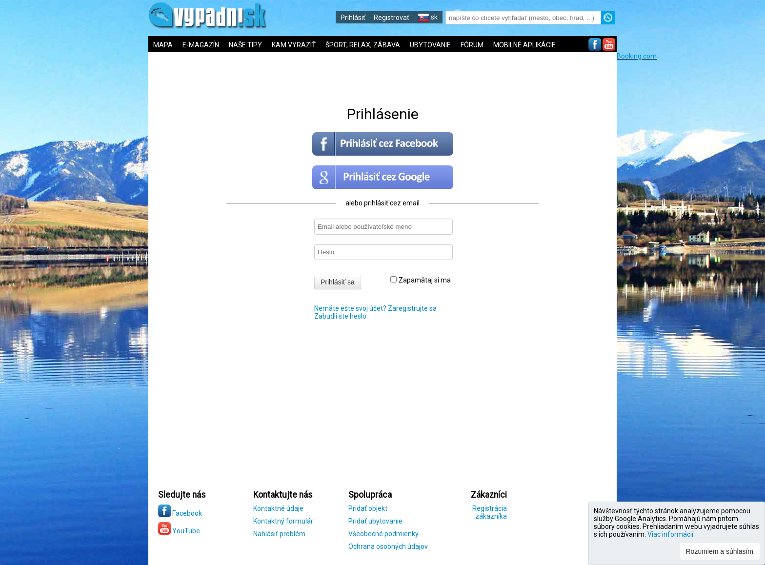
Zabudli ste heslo (340, 316)
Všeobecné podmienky (383, 534)
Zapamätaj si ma (420, 280)
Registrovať (391, 17)
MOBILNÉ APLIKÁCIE (524, 45)
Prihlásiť (353, 17)
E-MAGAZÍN (200, 45)
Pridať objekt (367, 508)
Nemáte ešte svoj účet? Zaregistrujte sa (375, 308)
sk (428, 17)
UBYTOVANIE (430, 45)
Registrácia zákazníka (489, 512)
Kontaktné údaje (278, 508)
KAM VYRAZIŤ (294, 45)
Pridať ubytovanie (375, 521)
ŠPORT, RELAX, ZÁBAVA (362, 45)
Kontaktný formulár (283, 521)
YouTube (179, 531)
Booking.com (637, 56)
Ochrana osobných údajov (388, 546)
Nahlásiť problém (279, 534)
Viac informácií (670, 534)
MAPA (163, 45)
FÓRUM (472, 45)
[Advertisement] (690, 206)
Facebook (180, 513)
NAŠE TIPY (245, 45)
